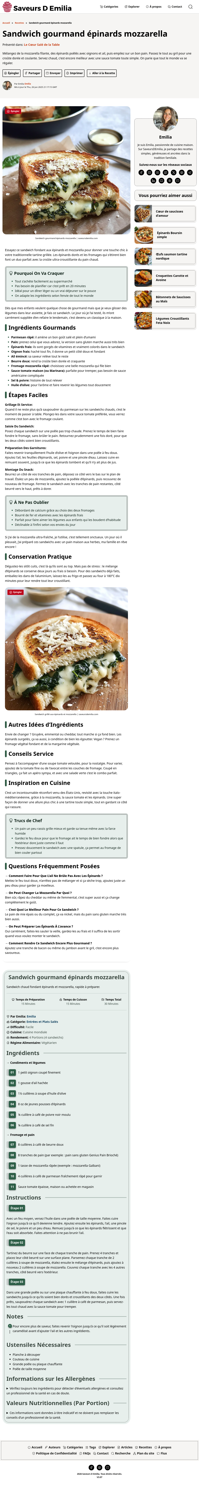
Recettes (19, 22)
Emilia (31, 1016)
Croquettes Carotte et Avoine (172, 278)
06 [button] (12, 1125)
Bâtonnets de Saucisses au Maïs (173, 299)
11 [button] (12, 1187)
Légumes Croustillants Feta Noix (172, 321)
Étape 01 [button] (17, 1208)
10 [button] (12, 1176)
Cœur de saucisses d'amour (169, 213)
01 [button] (12, 1072)
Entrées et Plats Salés (42, 1022)
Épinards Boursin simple (169, 235)
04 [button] (12, 1104)
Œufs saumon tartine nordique (171, 256)
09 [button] (12, 1165)
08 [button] (12, 1155)
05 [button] (12, 1115)
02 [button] (12, 1083)
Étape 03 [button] (17, 1282)
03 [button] (12, 1093)
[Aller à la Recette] (102, 73)
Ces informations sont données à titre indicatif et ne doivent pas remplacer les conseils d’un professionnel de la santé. (63, 1415)
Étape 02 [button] (17, 1242)
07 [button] (12, 1144)
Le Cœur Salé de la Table (42, 45)
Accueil (6, 22)
